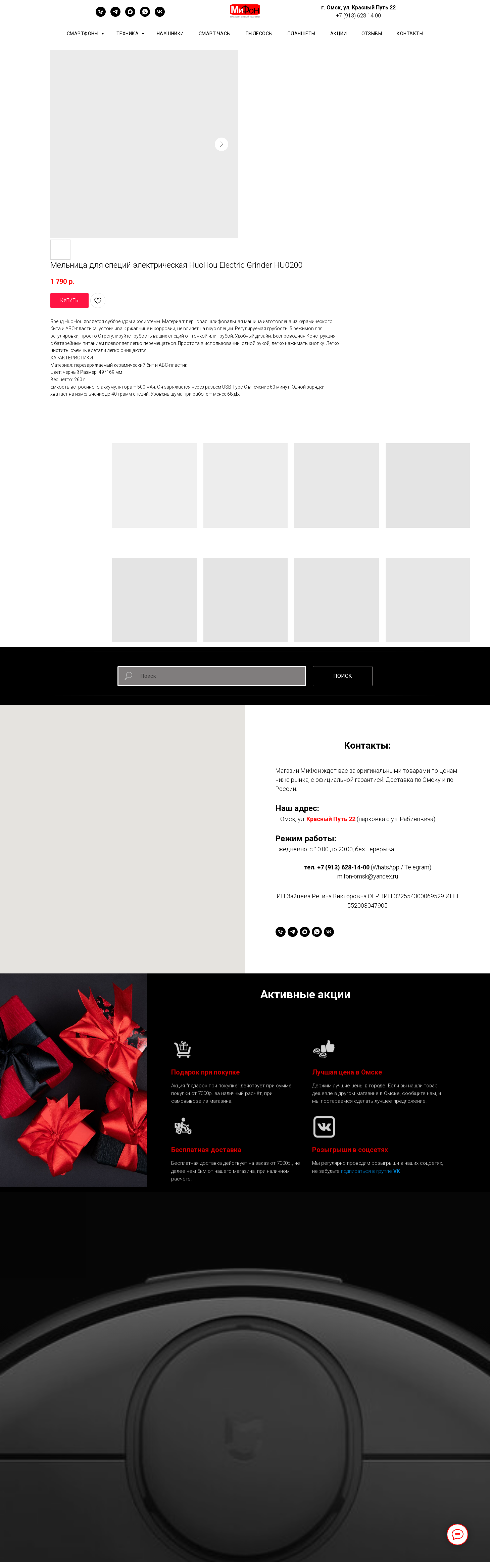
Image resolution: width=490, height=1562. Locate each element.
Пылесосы (259, 33)
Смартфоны (83, 33)
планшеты (301, 33)
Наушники (170, 33)
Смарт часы (215, 33)
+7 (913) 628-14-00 (343, 867)
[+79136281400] (101, 15)
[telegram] (115, 15)
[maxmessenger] (130, 15)
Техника (128, 33)
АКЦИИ (338, 33)
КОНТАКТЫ (410, 33)
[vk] (160, 15)
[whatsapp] (145, 15)
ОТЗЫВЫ (371, 33)
